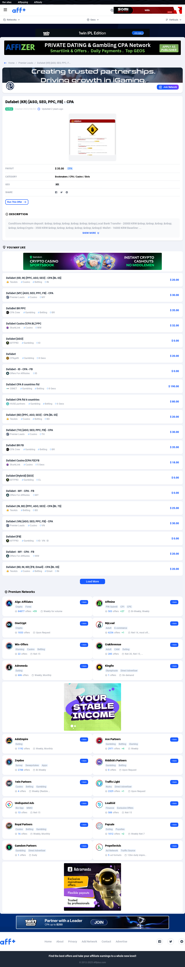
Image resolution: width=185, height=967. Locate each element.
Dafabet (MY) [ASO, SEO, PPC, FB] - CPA (29, 293)
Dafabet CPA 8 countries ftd (22, 384)
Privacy (72, 941)
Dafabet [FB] (13, 536)
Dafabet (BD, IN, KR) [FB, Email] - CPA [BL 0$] (32, 567)
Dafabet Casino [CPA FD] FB (22, 460)
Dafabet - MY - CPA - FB (20, 490)
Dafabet (11, 353)
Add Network (89, 941)
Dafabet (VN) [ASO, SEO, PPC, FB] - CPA (29, 521)
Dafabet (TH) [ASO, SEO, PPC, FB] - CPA (29, 430)
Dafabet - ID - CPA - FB (19, 369)
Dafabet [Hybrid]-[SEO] (19, 475)
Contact (106, 941)
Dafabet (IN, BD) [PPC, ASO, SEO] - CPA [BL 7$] (33, 506)
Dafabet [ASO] (14, 338)
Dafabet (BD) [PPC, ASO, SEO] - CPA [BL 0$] (31, 414)
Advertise (121, 941)
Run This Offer (16, 202)
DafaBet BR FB (15, 445)
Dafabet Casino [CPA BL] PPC (23, 323)
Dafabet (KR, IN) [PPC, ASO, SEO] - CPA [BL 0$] (33, 277)
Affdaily (38, 2)
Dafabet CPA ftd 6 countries (22, 399)
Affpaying (23, 2)
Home (11, 63)
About (60, 941)
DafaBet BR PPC (16, 308)
